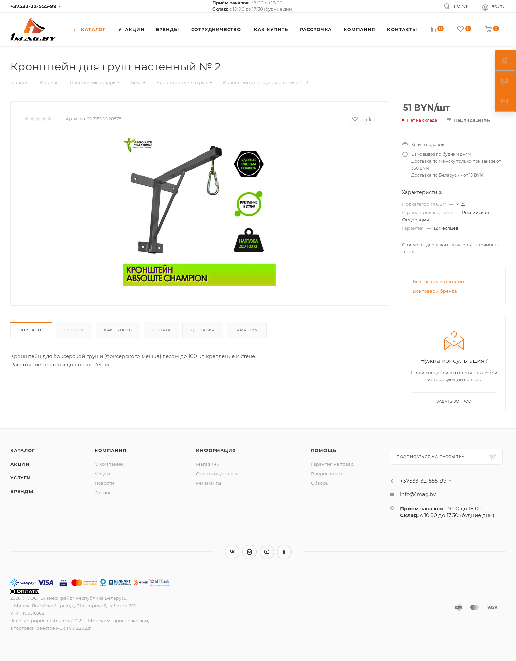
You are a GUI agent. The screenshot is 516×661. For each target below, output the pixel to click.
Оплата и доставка (217, 473)
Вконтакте (232, 552)
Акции (20, 464)
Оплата (161, 330)
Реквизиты (208, 483)
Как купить (118, 330)
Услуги (20, 477)
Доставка (203, 330)
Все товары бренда (435, 291)
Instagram (249, 552)
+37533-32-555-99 (33, 6)
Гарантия (246, 330)
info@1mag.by (418, 494)
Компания (110, 450)
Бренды (21, 491)
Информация (216, 450)
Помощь (323, 450)
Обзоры (320, 483)
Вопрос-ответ (326, 473)
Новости (104, 483)
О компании (109, 464)
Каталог (22, 450)
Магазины (208, 464)
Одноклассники (284, 552)
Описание (31, 330)
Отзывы (74, 330)
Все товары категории (438, 281)
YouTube (267, 552)
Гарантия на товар (332, 464)
